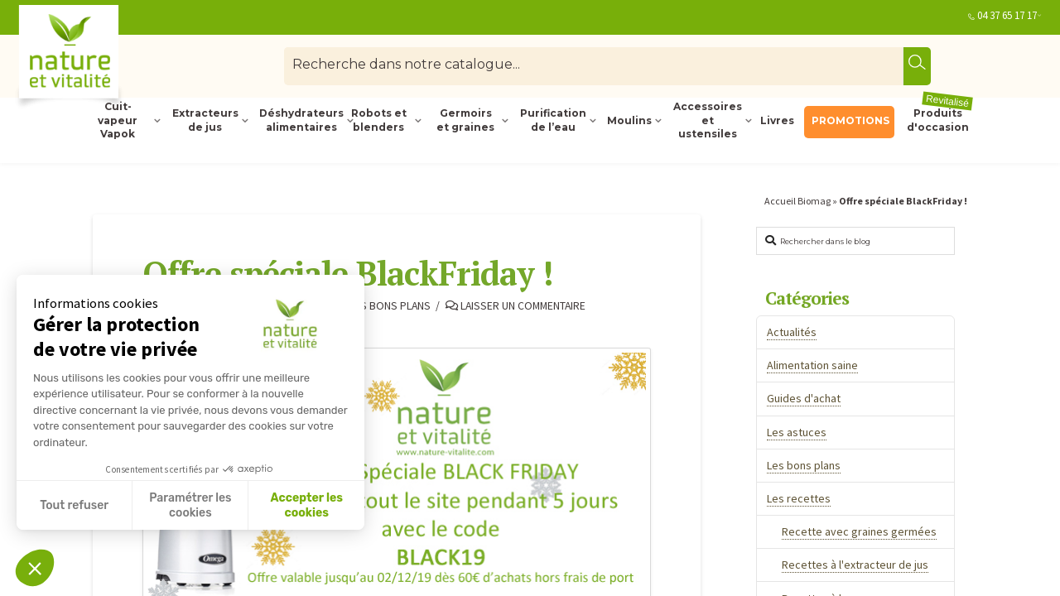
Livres (777, 120)
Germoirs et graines (465, 120)
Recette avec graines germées (859, 531)
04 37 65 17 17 (1007, 15)
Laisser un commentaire (515, 306)
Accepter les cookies (306, 505)
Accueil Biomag (797, 201)
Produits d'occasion (940, 119)
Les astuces (796, 432)
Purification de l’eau (553, 120)
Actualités (792, 331)
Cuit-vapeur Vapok (117, 121)
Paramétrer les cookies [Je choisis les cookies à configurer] (190, 505)
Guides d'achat (804, 398)
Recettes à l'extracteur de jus (855, 564)
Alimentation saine (812, 365)
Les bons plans (385, 306)
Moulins (629, 120)
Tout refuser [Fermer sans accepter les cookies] (74, 505)
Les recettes (799, 498)
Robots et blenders (379, 120)
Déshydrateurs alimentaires (299, 120)
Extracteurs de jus (205, 120)
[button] (35, 568)
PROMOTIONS (850, 120)
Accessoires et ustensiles (707, 121)
